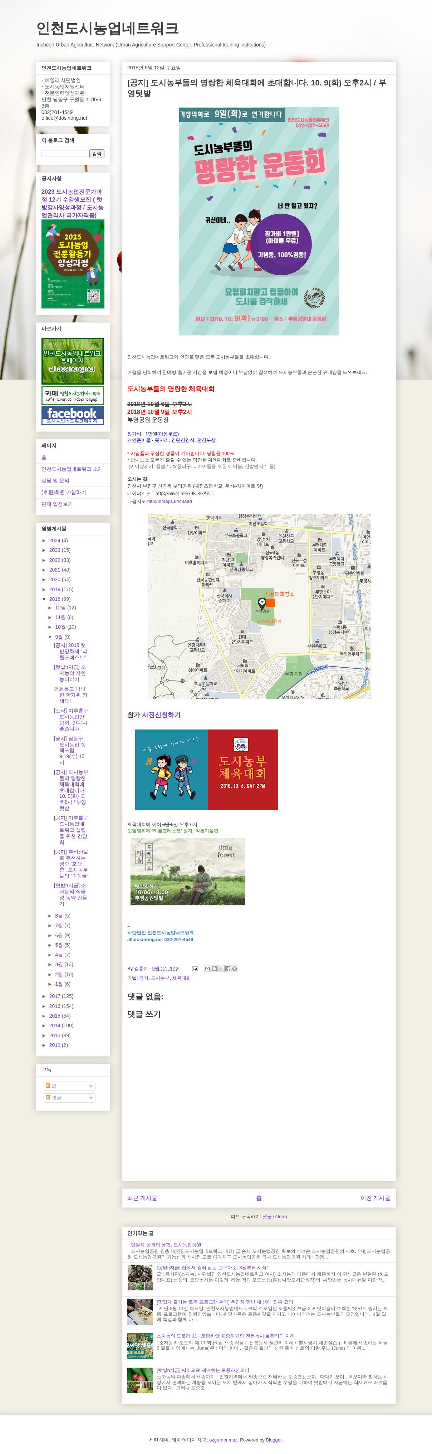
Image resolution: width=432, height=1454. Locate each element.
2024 (55, 540)
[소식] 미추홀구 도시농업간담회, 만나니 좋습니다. (71, 719)
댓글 (54, 1098)
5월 (59, 945)
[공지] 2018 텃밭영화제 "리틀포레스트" (71, 651)
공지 (143, 978)
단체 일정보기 (57, 504)
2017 (55, 996)
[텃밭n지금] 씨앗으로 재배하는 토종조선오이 (203, 1370)
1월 (59, 984)
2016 (55, 1006)
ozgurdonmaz (223, 1440)
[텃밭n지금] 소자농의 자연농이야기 (70, 673)
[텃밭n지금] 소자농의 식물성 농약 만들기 (70, 894)
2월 (59, 974)
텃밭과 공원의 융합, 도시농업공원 (166, 1244)
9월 (59, 637)
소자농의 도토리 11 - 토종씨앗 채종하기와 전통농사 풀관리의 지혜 (226, 1336)
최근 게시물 (142, 1198)
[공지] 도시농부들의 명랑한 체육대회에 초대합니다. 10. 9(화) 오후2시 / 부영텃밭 (71, 790)
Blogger (273, 1440)
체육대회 (181, 978)
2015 (55, 1016)
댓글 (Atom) (274, 1216)
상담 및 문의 (55, 480)
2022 (55, 560)
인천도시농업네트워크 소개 (72, 469)
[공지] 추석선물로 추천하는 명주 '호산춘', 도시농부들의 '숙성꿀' (71, 864)
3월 (59, 964)
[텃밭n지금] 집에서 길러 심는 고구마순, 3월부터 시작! (212, 1267)
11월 (61, 617)
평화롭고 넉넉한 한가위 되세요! (70, 695)
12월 (61, 607)
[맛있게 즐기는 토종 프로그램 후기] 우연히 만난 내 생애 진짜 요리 (225, 1302)
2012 (55, 1045)
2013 (55, 1035)
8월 (59, 916)
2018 (55, 599)
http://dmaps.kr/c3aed (169, 501)
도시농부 (160, 978)
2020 (55, 579)
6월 (59, 935)
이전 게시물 (375, 1198)
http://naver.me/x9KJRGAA (183, 493)
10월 (61, 627)
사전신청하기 (161, 714)
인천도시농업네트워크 (107, 28)
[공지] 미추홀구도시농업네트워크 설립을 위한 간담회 (71, 830)
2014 (55, 1025)
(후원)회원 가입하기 (63, 492)
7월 (59, 925)
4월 (59, 955)
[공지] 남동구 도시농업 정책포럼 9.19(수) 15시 (70, 750)
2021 (55, 570)
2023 (55, 550)
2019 (55, 589)
